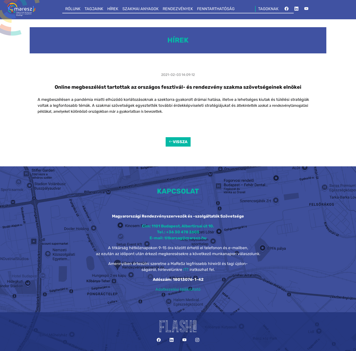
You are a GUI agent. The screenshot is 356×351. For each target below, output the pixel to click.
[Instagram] (197, 340)
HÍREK (112, 8)
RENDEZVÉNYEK (178, 8)
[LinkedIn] (296, 9)
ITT (186, 269)
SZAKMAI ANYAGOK (140, 8)
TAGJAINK (94, 8)
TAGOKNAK (268, 8)
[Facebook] (287, 9)
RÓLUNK (73, 8)
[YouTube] (306, 9)
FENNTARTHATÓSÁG (216, 8)
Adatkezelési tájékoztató (178, 289)
